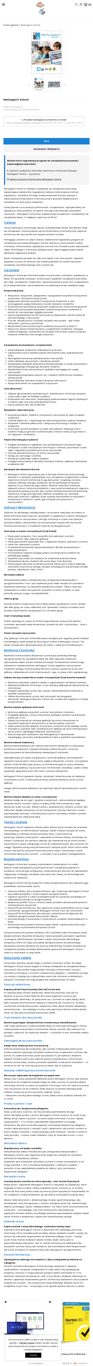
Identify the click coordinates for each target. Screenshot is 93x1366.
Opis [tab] (46, 141)
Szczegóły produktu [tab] (46, 149)
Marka (6, 106)
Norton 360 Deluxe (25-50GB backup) (68, 1354)
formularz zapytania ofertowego (27, 123)
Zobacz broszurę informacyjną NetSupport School (35, 179)
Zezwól (33, 1355)
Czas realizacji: (11, 109)
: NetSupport (16, 106)
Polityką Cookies (27, 1343)
